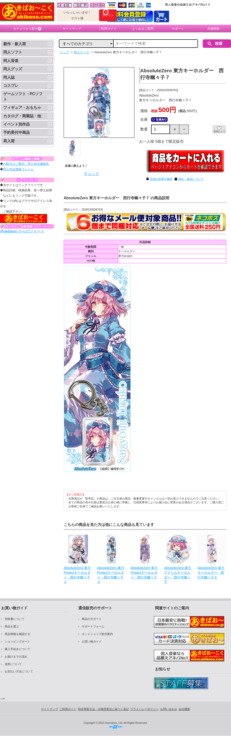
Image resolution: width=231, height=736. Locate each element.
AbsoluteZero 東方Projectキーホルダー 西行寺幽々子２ (77, 575)
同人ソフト (12, 52)
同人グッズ (12, 69)
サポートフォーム (93, 626)
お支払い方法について (19, 671)
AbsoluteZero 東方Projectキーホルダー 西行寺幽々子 (144, 572)
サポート (178, 28)
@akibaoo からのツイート (22, 231)
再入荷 (9, 141)
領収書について (15, 619)
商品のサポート (92, 619)
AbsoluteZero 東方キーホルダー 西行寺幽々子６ (211, 572)
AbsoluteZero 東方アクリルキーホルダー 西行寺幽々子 (177, 575)
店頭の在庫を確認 (161, 179)
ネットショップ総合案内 (97, 634)
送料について (13, 664)
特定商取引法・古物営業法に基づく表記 (103, 709)
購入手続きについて (17, 649)
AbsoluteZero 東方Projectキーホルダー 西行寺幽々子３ (110, 575)
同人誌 (9, 77)
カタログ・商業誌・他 (22, 116)
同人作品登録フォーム (18, 169)
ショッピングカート (17, 641)
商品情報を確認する (17, 634)
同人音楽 (10, 61)
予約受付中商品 (16, 132)
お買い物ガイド (92, 641)
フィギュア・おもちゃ (22, 108)
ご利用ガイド (107, 28)
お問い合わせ (168, 709)
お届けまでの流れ (16, 656)
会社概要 (184, 709)
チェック (91, 174)
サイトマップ (72, 28)
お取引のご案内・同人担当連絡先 (26, 164)
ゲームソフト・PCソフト (22, 96)
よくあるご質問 (142, 28)
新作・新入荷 (14, 44)
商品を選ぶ (12, 626)
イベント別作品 (16, 124)
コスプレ (10, 86)
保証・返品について (191, 179)
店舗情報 (213, 28)
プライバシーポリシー (144, 709)
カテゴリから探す (27, 29)
